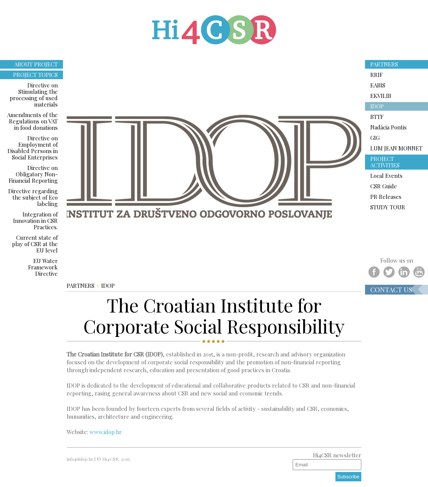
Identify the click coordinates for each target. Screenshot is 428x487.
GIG (375, 137)
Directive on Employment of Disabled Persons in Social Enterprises (32, 147)
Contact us (391, 289)
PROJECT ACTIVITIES (385, 162)
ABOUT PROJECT (36, 64)
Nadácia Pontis (388, 127)
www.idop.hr (106, 432)
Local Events (386, 175)
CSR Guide (383, 186)
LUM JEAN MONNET (396, 148)
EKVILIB (380, 95)
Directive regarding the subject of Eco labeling (33, 197)
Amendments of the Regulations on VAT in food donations (32, 121)
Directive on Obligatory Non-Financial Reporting (33, 174)
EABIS (377, 85)
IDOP (108, 285)
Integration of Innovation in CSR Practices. (35, 220)
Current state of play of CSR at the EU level (35, 244)
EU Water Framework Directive (43, 267)
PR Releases (385, 196)
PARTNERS (80, 285)
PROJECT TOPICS (35, 74)
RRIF (376, 74)
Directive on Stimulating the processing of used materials (34, 94)
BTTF (376, 116)
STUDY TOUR (387, 207)
